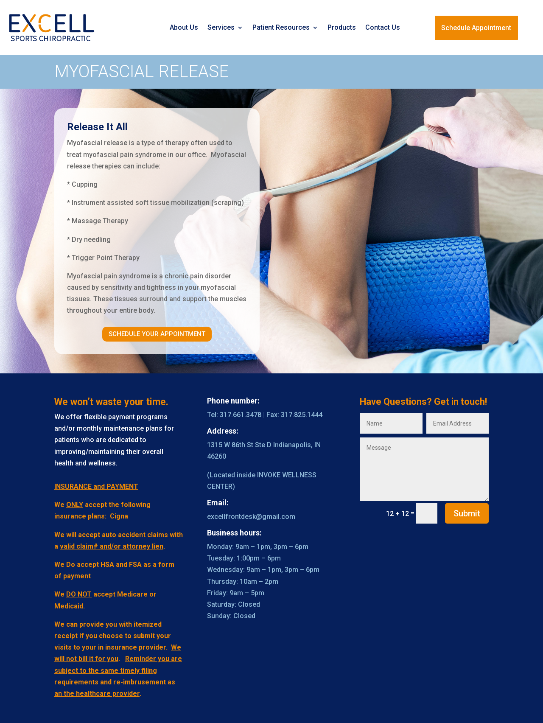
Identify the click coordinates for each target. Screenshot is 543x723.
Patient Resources (281, 27)
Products (341, 27)
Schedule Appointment (476, 28)
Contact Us (382, 27)
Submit (466, 513)
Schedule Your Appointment (157, 334)
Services (221, 27)
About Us (184, 27)
